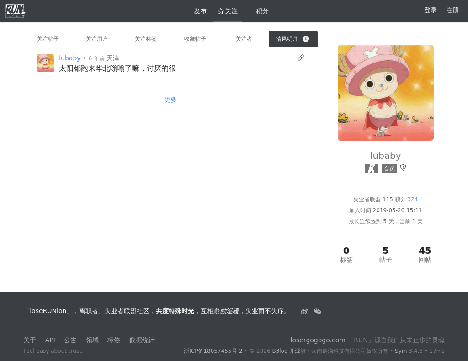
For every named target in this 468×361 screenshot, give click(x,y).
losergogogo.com (318, 340)
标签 (113, 340)
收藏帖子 (195, 39)
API (50, 340)
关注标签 (146, 39)
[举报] (403, 167)
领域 (92, 340)
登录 (430, 10)
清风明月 (292, 39)
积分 (259, 11)
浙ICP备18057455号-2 (213, 351)
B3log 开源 (286, 351)
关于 (29, 340)
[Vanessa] (45, 63)
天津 (112, 58)
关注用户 (97, 39)
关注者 (244, 39)
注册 (452, 10)
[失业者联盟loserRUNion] (305, 310)
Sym (401, 351)
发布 (196, 11)
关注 (228, 11)
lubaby (69, 58)
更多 (170, 99)
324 (413, 199)
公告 (70, 340)
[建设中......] (317, 310)
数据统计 (142, 340)
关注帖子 (48, 39)
